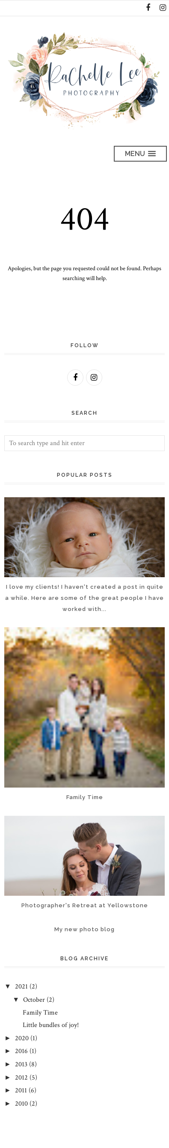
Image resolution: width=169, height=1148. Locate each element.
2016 (21, 1051)
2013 (21, 1064)
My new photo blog (84, 929)
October (34, 999)
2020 (22, 1038)
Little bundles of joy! (51, 1025)
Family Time (84, 797)
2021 (21, 986)
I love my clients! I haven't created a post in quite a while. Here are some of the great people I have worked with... (84, 598)
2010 (21, 1103)
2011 (21, 1090)
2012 (21, 1077)
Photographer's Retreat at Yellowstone (84, 905)
